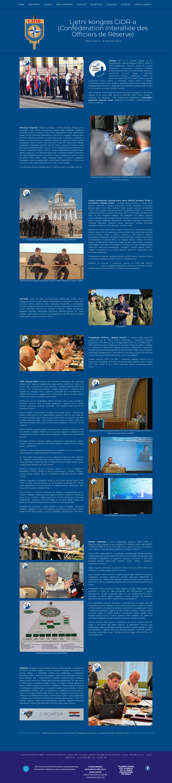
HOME (21, 4)
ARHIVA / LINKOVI (142, 4)
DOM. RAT (81, 4)
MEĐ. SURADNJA (64, 4)
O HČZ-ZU (125, 4)
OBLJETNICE (96, 4)
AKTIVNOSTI (34, 4)
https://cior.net (94, 266)
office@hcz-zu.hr (137, 755)
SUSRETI (48, 4)
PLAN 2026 (111, 4)
